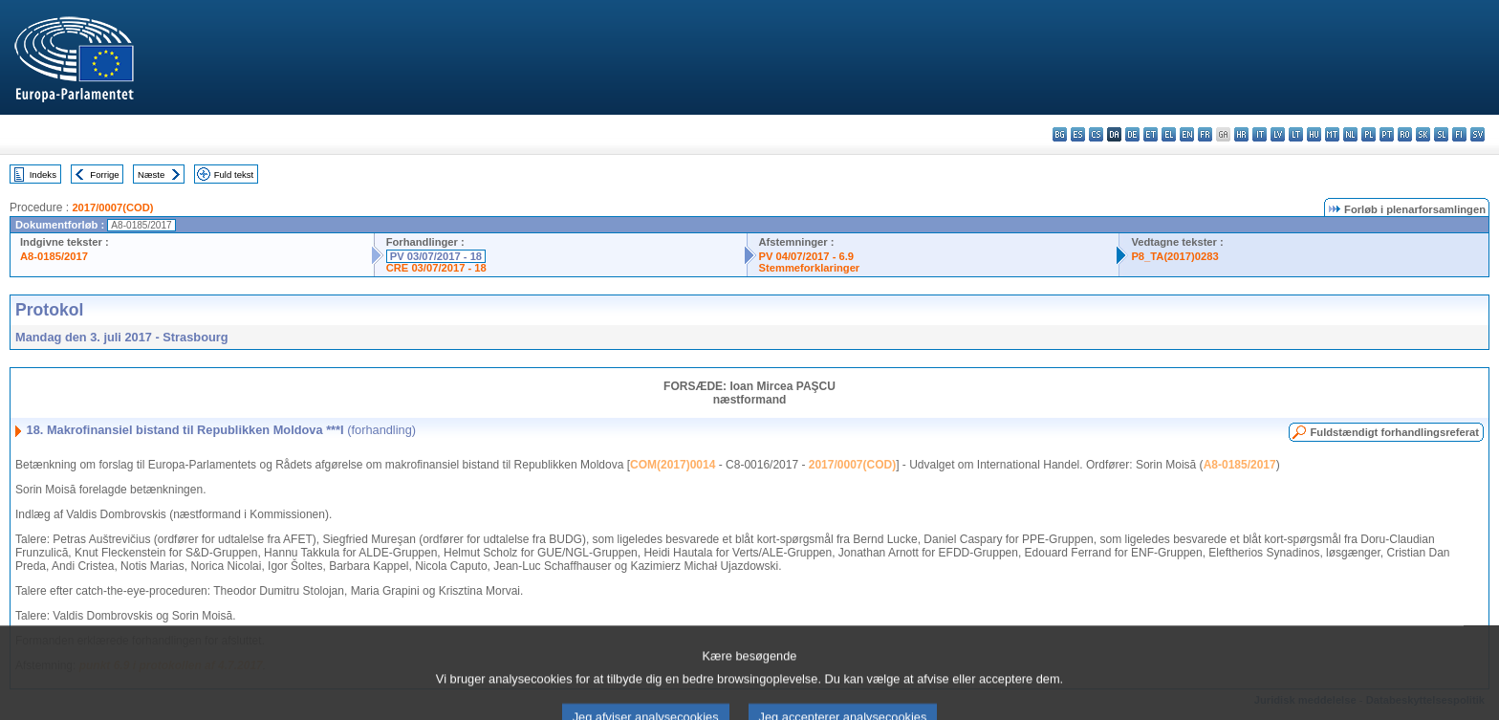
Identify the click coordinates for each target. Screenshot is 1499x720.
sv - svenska (1477, 134)
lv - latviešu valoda (1278, 134)
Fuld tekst (234, 174)
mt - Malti (1332, 134)
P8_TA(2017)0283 (1174, 256)
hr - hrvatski (1241, 134)
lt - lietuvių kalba (1296, 134)
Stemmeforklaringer (809, 267)
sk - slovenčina (1423, 134)
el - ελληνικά (1169, 134)
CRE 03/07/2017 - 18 (436, 267)
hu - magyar (1314, 134)
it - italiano (1259, 134)
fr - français (1205, 134)
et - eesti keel (1150, 134)
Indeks (43, 174)
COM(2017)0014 (672, 464)
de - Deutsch (1132, 134)
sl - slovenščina (1441, 134)
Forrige (104, 174)
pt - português (1387, 134)
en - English (1187, 134)
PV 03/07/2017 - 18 (436, 256)
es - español (1078, 134)
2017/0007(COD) (112, 207)
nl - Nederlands (1350, 134)
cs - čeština (1096, 134)
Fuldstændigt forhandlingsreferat (1394, 432)
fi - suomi (1459, 134)
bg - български (1060, 134)
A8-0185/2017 (54, 256)
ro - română (1405, 134)
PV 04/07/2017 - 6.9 (807, 256)
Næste (151, 174)
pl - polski (1368, 134)
